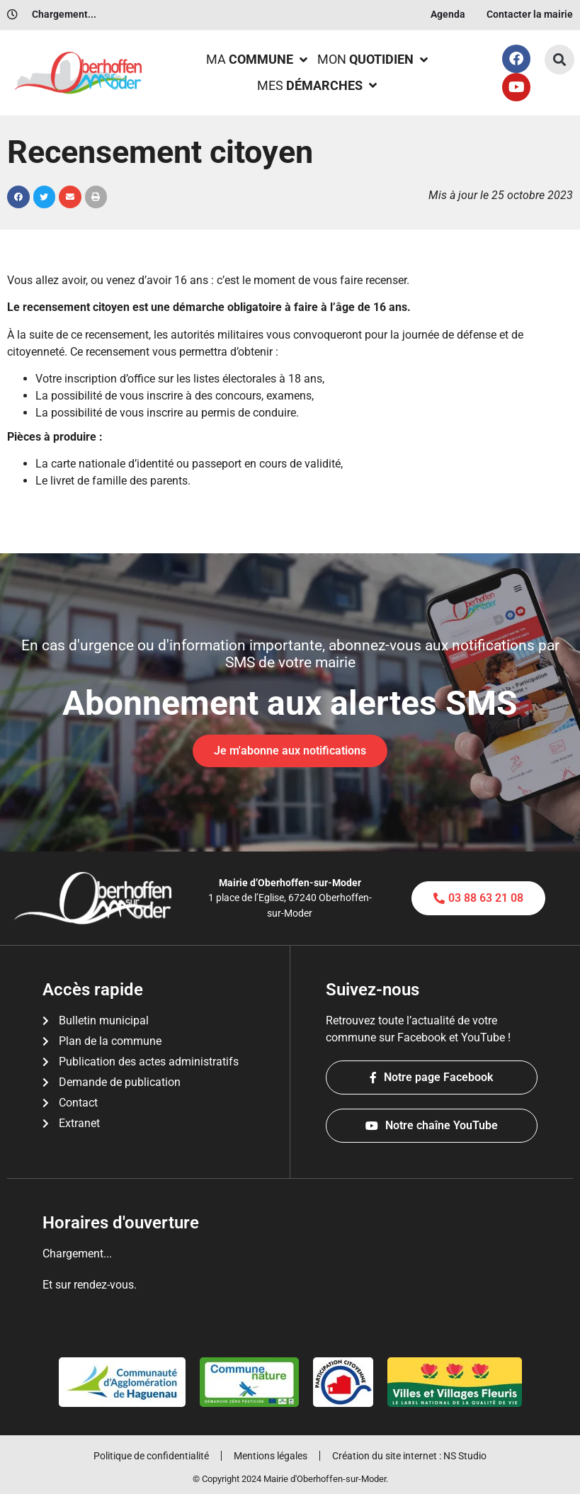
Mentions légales (270, 1458)
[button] (559, 59)
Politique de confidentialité (147, 1458)
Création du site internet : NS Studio (413, 1458)
